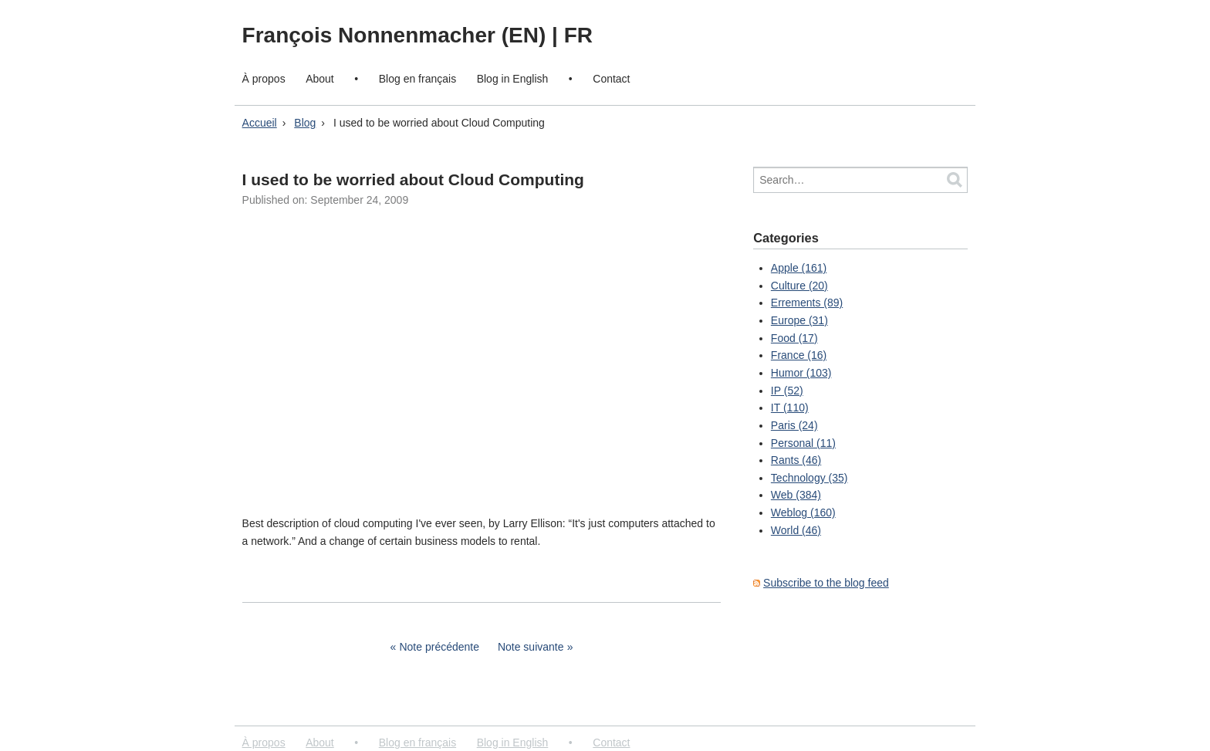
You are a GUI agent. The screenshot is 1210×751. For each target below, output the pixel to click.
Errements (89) (807, 302)
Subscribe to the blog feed (826, 583)
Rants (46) (796, 460)
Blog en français (417, 79)
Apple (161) (798, 268)
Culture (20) (799, 285)
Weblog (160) (803, 512)
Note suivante (531, 647)
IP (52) (787, 390)
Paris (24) (794, 425)
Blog (305, 123)
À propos (264, 79)
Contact (611, 79)
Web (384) (796, 495)
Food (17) (794, 338)
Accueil (259, 123)
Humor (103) (801, 373)
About (320, 79)
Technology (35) (809, 478)
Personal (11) (803, 443)
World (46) (796, 530)
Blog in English (513, 79)
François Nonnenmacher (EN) (397, 35)
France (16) (798, 355)
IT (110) (790, 407)
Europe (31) (799, 320)
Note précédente (439, 647)
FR (578, 35)
